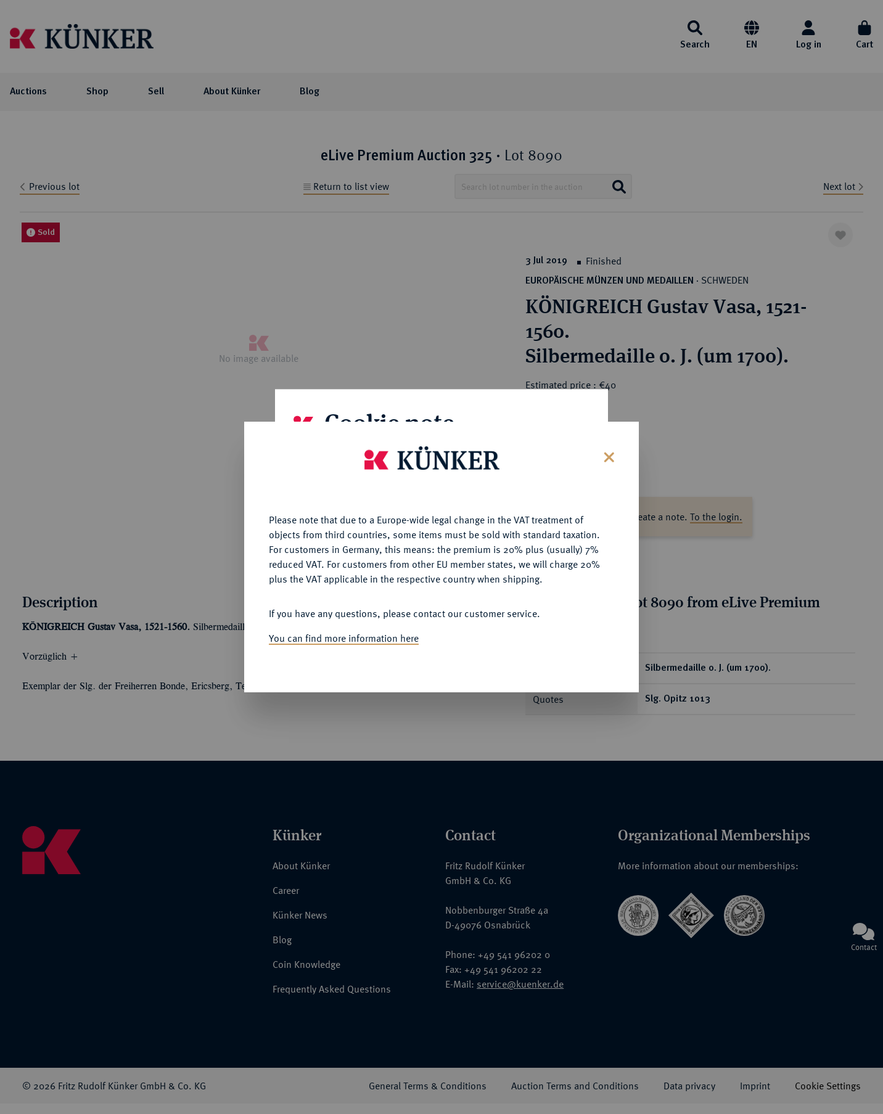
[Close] (607, 428)
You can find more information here (344, 610)
